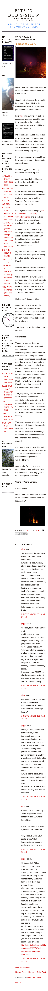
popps (23, 624)
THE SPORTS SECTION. (7, 416)
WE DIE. (6, 204)
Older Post (41, 972)
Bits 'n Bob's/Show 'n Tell (24, 15)
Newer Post (20, 972)
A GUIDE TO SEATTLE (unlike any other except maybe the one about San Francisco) (7, 235)
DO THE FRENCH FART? (7, 253)
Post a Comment (22, 968)
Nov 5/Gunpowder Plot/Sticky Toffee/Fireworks (29, 213)
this (21, 116)
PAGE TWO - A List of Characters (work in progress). (7, 392)
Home (31, 972)
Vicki (23, 549)
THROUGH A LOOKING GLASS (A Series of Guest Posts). (7, 275)
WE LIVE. (6, 201)
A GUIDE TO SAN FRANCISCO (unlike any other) (7, 213)
